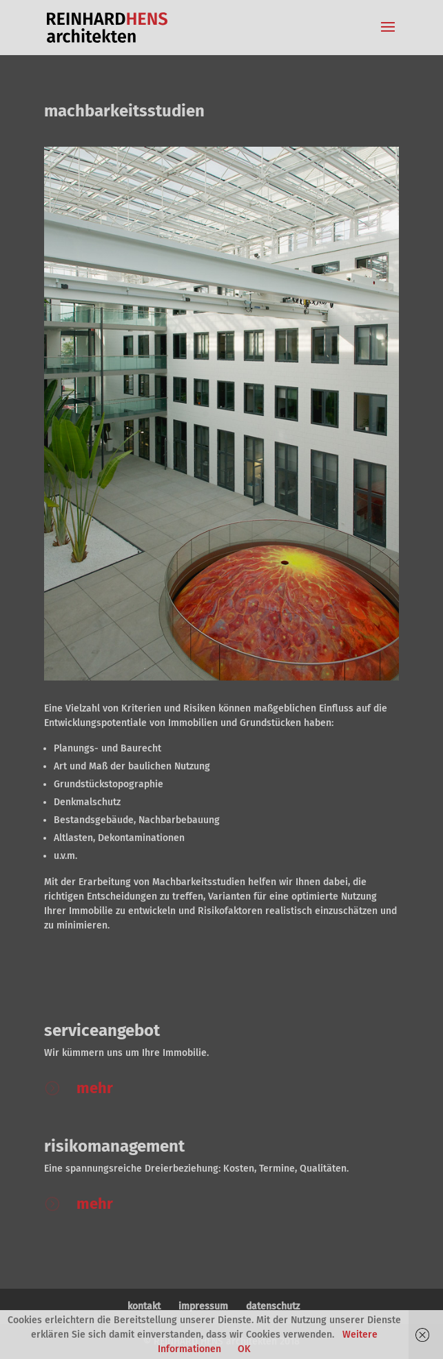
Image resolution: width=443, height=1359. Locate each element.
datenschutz (273, 1306)
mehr (94, 1088)
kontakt (144, 1306)
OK (244, 1349)
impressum (203, 1306)
